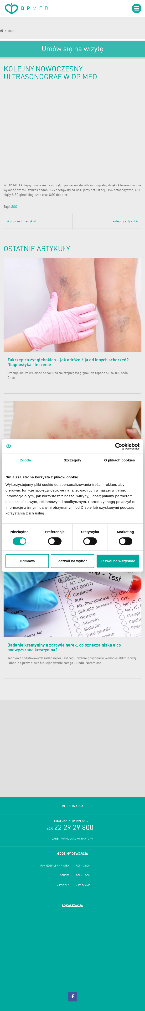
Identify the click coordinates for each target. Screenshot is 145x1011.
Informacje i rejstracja (71, 821)
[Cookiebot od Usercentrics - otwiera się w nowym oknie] (119, 446)
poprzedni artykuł (21, 221)
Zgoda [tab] (25, 460)
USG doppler (58, 195)
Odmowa (27, 561)
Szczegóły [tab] (72, 460)
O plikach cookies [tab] (119, 460)
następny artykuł (124, 221)
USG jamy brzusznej (90, 190)
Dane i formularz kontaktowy (72, 839)
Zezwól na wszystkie (117, 561)
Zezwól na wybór (72, 561)
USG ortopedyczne (120, 190)
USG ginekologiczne (26, 195)
